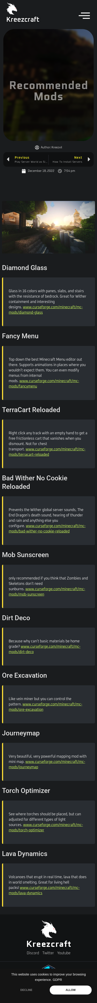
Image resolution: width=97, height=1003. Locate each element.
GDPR (57, 980)
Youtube (63, 953)
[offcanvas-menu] (84, 16)
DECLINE (26, 990)
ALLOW (71, 990)
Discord (33, 953)
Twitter (48, 953)
